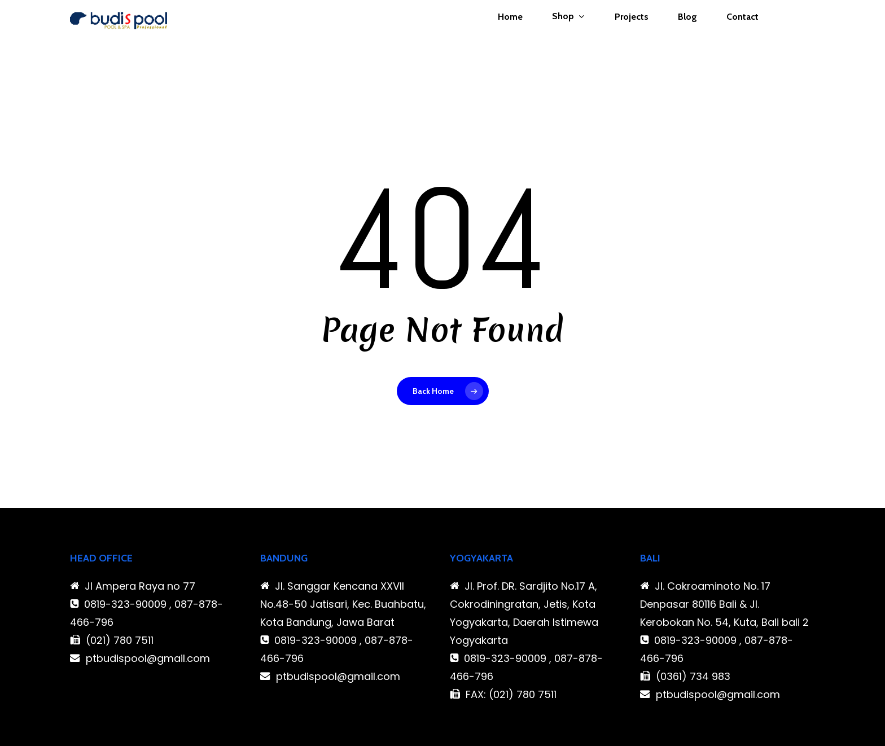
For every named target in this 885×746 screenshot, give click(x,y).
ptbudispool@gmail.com (148, 658)
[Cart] (809, 36)
